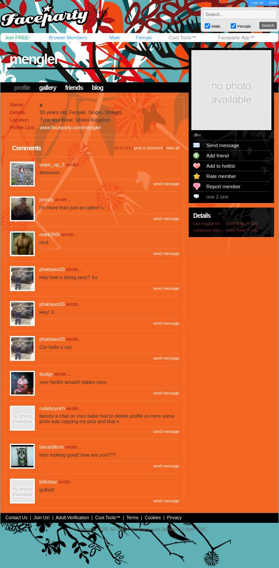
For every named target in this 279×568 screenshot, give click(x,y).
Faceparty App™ (236, 37)
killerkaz (48, 481)
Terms (133, 517)
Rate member (222, 176)
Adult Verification (72, 517)
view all (172, 148)
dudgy (46, 374)
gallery (47, 87)
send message (166, 184)
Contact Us (16, 517)
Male (114, 37)
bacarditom (51, 446)
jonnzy (46, 199)
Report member (224, 186)
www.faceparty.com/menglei (70, 127)
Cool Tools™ (182, 37)
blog (97, 87)
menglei (33, 59)
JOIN (273, 3)
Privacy (174, 517)
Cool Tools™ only (242, 223)
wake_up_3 (51, 164)
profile (22, 87)
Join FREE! (17, 37)
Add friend (218, 155)
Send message (223, 145)
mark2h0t (49, 234)
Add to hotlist (221, 166)
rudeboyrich (52, 408)
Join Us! (42, 517)
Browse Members (68, 37)
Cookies (153, 517)
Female (143, 37)
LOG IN (257, 3)
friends (74, 87)
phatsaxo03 (52, 269)
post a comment (148, 148)
